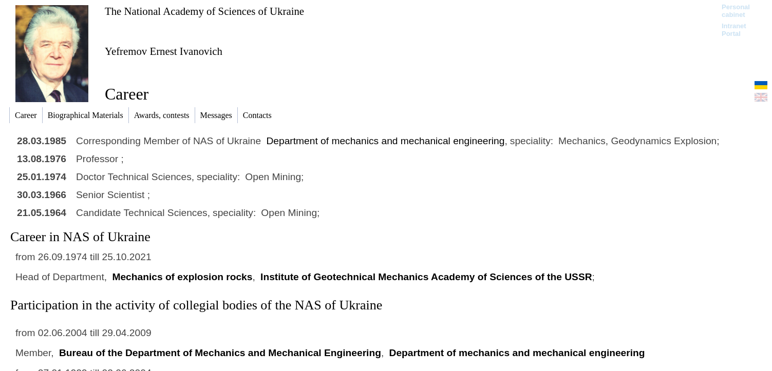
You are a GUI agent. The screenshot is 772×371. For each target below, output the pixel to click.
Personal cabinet (736, 10)
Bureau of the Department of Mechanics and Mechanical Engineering (220, 352)
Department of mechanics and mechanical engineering (386, 140)
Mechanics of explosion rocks (182, 276)
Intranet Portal (734, 29)
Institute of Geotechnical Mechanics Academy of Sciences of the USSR (426, 276)
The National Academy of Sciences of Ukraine (204, 11)
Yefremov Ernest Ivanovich (163, 51)
